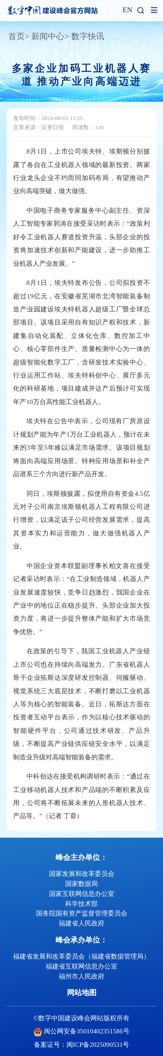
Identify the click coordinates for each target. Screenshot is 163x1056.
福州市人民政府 (81, 976)
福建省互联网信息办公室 (81, 966)
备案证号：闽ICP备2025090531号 (82, 1044)
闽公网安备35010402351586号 (86, 1031)
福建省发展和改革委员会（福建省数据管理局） (81, 956)
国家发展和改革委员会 (81, 873)
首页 (16, 36)
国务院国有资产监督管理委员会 (81, 913)
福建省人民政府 (81, 923)
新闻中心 (47, 36)
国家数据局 (81, 883)
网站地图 (81, 993)
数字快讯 (87, 36)
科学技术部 (81, 903)
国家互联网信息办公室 (81, 893)
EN (128, 10)
